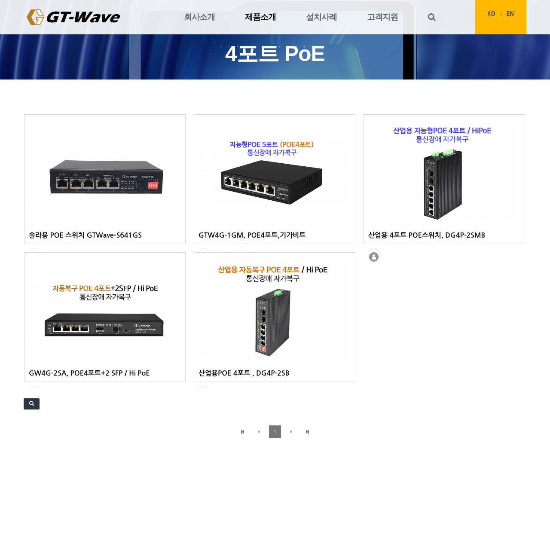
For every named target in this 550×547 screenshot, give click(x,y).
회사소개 (199, 16)
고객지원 (382, 16)
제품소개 (260, 16)
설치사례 (321, 16)
